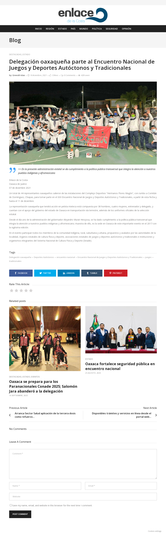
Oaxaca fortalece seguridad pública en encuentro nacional (120, 366)
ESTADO (26, 54)
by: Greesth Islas (17, 75)
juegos (148, 257)
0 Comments (70, 75)
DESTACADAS (15, 54)
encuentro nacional (66, 257)
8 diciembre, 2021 (39, 75)
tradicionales (15, 261)
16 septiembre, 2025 (18, 395)
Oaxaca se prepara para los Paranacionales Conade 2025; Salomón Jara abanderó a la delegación (43, 386)
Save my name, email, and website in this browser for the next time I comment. (52, 505)
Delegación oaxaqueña (20, 257)
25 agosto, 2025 (93, 373)
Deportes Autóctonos (44, 257)
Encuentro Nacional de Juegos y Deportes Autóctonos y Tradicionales (110, 257)
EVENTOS (35, 376)
